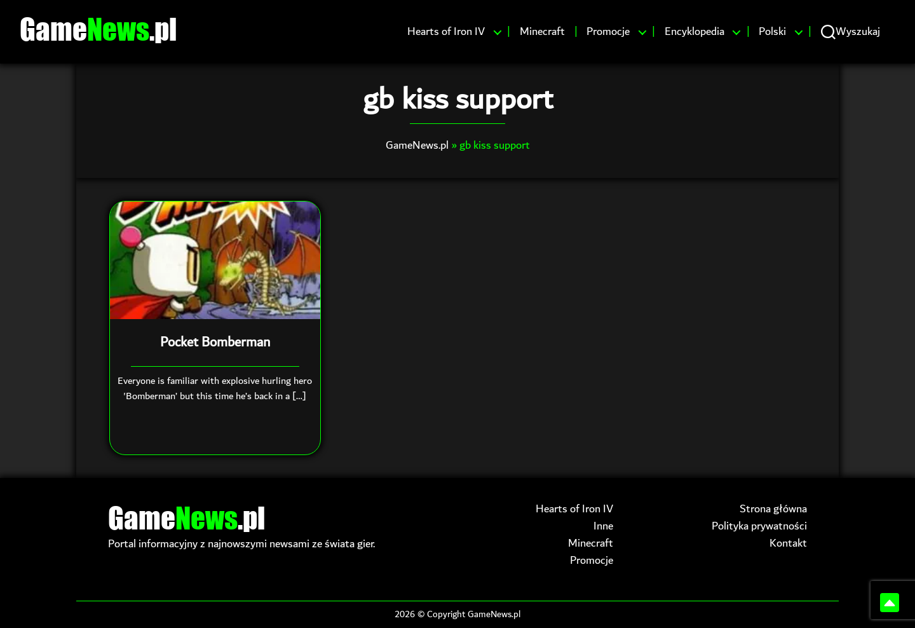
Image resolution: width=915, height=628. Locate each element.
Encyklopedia (694, 32)
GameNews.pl (417, 145)
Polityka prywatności (759, 526)
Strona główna (773, 509)
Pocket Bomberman (215, 343)
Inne (603, 526)
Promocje (608, 32)
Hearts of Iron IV (446, 32)
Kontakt (788, 543)
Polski (772, 32)
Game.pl (98, 28)
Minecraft (542, 32)
